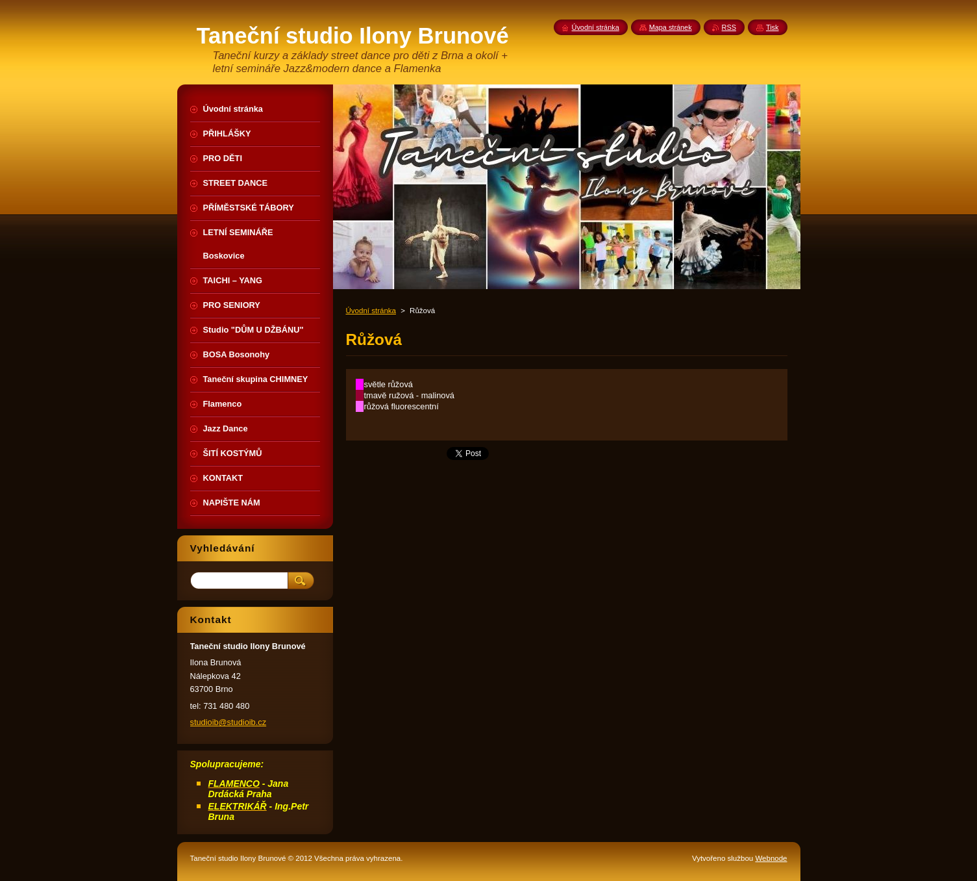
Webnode (771, 858)
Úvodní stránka (371, 310)
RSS (729, 27)
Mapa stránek (670, 27)
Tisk (772, 27)
